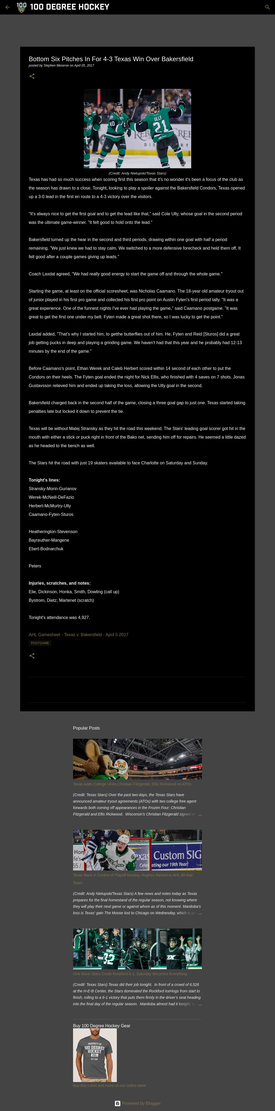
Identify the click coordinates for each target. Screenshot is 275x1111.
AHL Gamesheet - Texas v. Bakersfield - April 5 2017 (78, 634)
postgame (40, 643)
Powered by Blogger (137, 1103)
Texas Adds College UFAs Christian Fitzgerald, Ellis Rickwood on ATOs (132, 784)
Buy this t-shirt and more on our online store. (110, 1085)
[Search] (267, 7)
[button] (32, 76)
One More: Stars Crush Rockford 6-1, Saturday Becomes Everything (130, 974)
